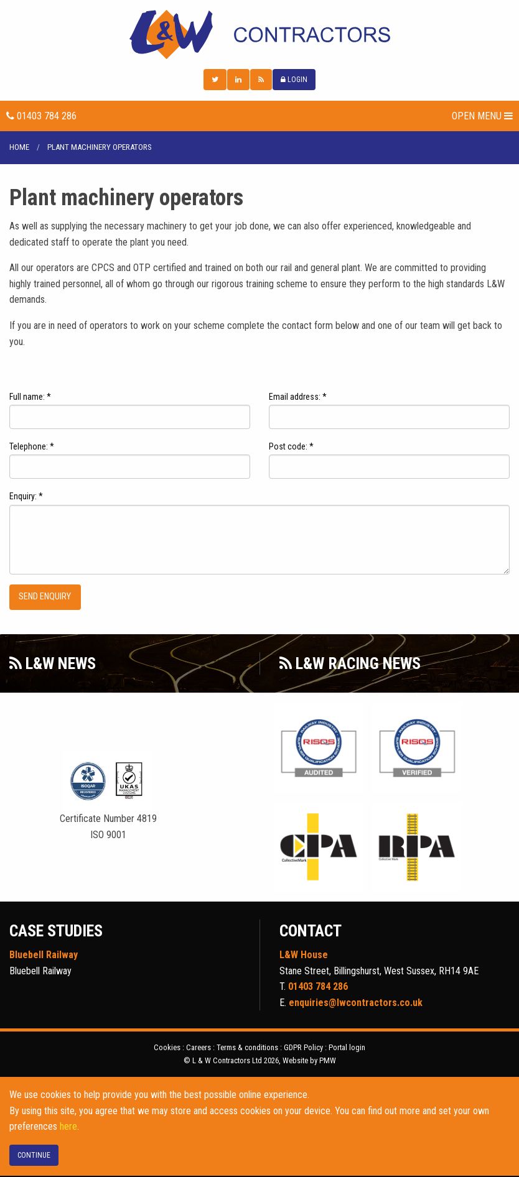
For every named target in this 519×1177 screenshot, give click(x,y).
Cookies (167, 1048)
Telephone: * (31, 448)
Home (19, 147)
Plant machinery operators (99, 147)
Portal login (347, 1048)
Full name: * (30, 398)
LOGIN (294, 80)
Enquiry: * (26, 497)
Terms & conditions (247, 1048)
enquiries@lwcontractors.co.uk (356, 1003)
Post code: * (291, 448)
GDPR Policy (303, 1048)
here (68, 1127)
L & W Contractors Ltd (259, 35)
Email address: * (298, 398)
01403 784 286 (41, 116)
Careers (198, 1048)
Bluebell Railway (43, 955)
